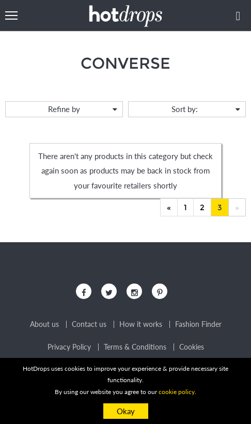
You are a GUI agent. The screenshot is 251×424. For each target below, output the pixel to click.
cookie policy (177, 392)
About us (44, 324)
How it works (140, 324)
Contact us (89, 324)
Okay (126, 411)
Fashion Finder (198, 324)
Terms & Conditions (135, 347)
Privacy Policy (69, 347)
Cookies (191, 347)
